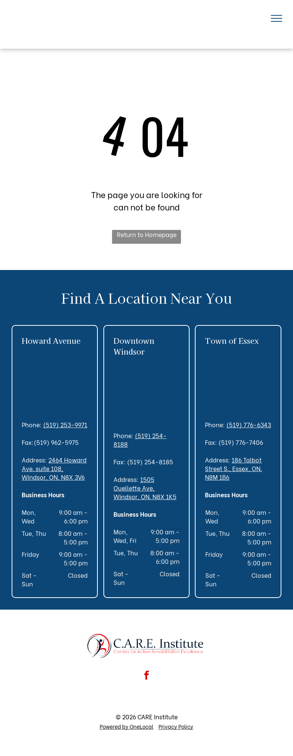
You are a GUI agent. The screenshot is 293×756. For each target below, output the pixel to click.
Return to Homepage (146, 234)
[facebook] (146, 676)
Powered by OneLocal (126, 726)
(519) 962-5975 (56, 442)
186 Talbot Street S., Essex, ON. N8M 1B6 (233, 468)
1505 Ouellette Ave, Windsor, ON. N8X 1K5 (145, 488)
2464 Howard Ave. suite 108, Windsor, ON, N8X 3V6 (54, 468)
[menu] (276, 18)
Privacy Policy (175, 726)
